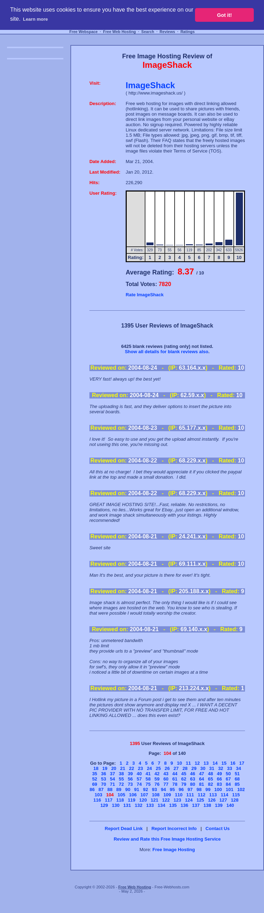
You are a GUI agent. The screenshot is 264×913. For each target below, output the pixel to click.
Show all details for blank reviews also (166, 351)
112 (202, 794)
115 (236, 794)
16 (232, 763)
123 (177, 800)
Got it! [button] (224, 15)
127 (223, 800)
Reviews (167, 32)
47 (201, 773)
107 (144, 794)
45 (183, 773)
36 (103, 773)
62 (183, 779)
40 (139, 773)
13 (205, 763)
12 (197, 763)
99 (207, 789)
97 (190, 789)
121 (154, 800)
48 (210, 773)
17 (241, 763)
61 (174, 779)
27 (176, 768)
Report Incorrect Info (174, 828)
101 (229, 789)
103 (98, 794)
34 (238, 768)
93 (154, 789)
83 (219, 784)
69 (94, 784)
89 (118, 789)
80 (192, 784)
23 (140, 768)
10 (179, 763)
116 (97, 800)
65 (210, 779)
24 (149, 768)
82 (210, 784)
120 (143, 800)
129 (104, 805)
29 (193, 768)
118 (120, 800)
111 (190, 794)
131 (127, 805)
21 (122, 768)
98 (198, 789)
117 (109, 800)
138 (207, 805)
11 (188, 763)
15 (223, 763)
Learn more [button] (35, 19)
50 (228, 773)
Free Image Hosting (173, 849)
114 (224, 794)
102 (241, 789)
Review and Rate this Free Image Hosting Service (167, 839)
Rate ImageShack (145, 294)
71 (112, 784)
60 (165, 779)
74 (139, 784)
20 (113, 768)
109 (167, 794)
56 (130, 779)
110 (179, 794)
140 (230, 805)
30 (202, 768)
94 (163, 789)
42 (157, 773)
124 (189, 800)
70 (103, 784)
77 (165, 784)
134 (161, 805)
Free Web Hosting (119, 32)
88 (109, 789)
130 (116, 805)
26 (167, 768)
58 (148, 779)
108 (156, 794)
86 (91, 789)
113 (213, 794)
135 (173, 805)
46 (192, 773)
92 (145, 789)
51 (237, 773)
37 (112, 773)
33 (229, 768)
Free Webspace (83, 32)
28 (184, 768)
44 (174, 773)
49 (219, 773)
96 (181, 789)
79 (183, 784)
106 (133, 794)
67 (228, 779)
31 (211, 768)
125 (200, 800)
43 (165, 773)
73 (130, 784)
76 (157, 784)
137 (196, 805)
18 (95, 768)
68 (237, 779)
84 (228, 784)
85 (237, 784)
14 (215, 763)
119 (132, 800)
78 (174, 784)
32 (220, 768)
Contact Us (218, 828)
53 (103, 779)
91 (136, 789)
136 (184, 805)
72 (121, 784)
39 (130, 773)
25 (158, 768)
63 (192, 779)
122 (166, 800)
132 (139, 805)
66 (219, 779)
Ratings (188, 32)
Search (147, 32)
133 (150, 805)
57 (139, 779)
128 (235, 800)
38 (121, 773)
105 (121, 794)
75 (148, 784)
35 (94, 773)
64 (201, 779)
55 (121, 779)
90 (127, 789)
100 (218, 789)
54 (112, 779)
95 (172, 789)
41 (148, 773)
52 (94, 779)
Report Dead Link (124, 828)
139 (219, 805)
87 (101, 789)
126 (212, 800)
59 (157, 779)
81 (201, 784)
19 (104, 768)
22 (131, 768)
